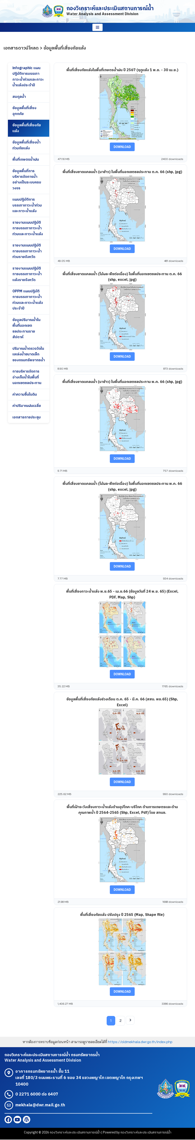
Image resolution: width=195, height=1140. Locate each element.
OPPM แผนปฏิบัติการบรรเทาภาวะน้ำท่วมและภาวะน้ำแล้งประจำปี (27, 301)
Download (122, 147)
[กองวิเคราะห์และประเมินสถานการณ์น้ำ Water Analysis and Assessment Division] (98, 11)
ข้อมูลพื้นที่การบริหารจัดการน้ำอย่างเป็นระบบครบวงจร (26, 180)
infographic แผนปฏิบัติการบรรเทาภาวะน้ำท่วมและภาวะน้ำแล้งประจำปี (28, 77)
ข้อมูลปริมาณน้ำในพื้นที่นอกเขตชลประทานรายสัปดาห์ (26, 329)
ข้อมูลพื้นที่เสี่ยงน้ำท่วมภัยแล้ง (26, 146)
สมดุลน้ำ (19, 97)
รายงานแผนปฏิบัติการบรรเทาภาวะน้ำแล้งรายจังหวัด (27, 275)
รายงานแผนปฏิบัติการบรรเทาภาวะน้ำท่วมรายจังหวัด (27, 252)
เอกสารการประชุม (26, 418)
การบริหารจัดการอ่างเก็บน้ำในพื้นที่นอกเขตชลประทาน (26, 378)
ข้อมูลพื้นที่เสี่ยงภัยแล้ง (26, 128)
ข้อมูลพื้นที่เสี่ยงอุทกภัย (24, 111)
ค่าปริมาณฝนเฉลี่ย (26, 407)
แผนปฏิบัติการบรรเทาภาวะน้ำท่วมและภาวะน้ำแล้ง (27, 206)
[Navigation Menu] (97, 27)
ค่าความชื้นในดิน (24, 396)
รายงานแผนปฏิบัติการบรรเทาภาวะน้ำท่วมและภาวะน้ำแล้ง (27, 229)
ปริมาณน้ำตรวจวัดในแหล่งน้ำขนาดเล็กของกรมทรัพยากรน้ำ (28, 355)
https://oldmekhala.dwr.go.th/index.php (140, 1042)
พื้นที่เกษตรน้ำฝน (25, 160)
